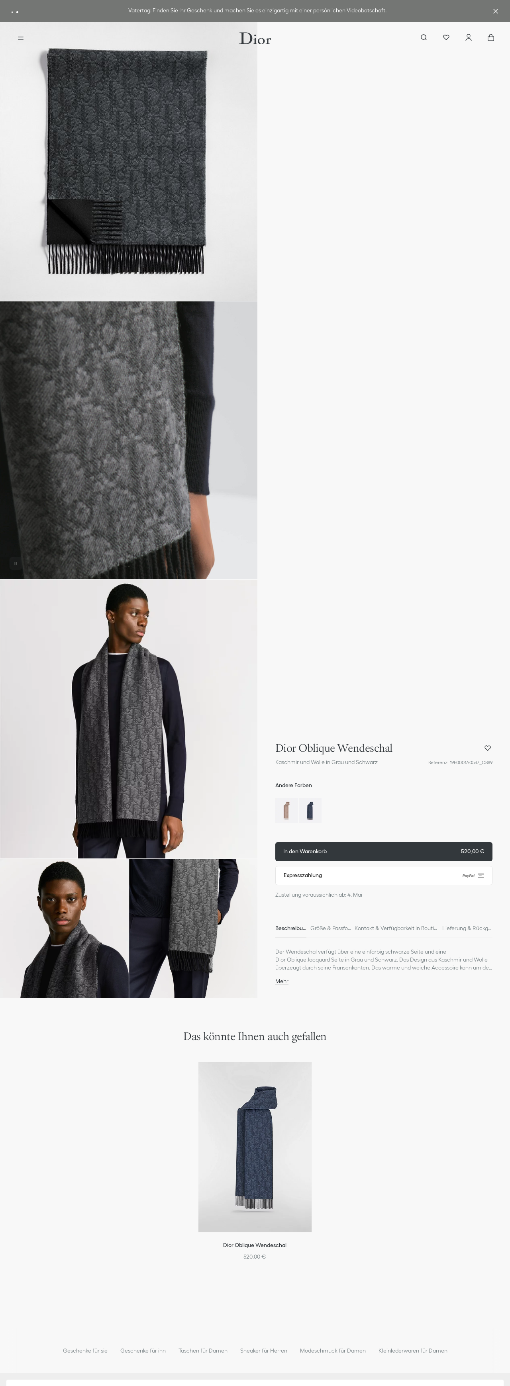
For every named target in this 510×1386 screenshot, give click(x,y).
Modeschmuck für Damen (333, 1350)
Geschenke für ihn (143, 1350)
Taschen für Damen (203, 1350)
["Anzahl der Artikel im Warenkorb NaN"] (491, 38)
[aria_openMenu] (21, 38)
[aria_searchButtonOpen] (424, 38)
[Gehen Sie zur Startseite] (255, 38)
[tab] (290, 928)
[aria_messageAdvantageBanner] (12, 12)
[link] (257, 11)
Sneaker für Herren (263, 1350)
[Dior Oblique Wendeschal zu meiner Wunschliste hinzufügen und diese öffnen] (487, 748)
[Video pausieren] (16, 563)
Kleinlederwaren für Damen (413, 1350)
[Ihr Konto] (468, 38)
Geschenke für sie (85, 1350)
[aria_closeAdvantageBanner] (495, 11)
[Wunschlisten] (446, 38)
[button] (128, 161)
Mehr (281, 981)
